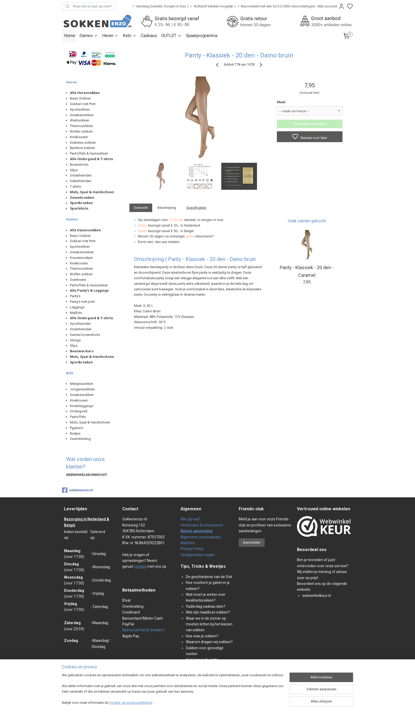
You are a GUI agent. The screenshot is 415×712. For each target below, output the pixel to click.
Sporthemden (80, 324)
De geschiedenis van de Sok (209, 577)
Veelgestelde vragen (198, 555)
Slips (74, 170)
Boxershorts (79, 164)
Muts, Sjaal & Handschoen (90, 422)
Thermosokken (81, 126)
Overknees (78, 280)
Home (69, 35)
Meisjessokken (81, 384)
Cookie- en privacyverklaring (130, 703)
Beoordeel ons (312, 549)
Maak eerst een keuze (309, 124)
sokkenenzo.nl (77, 490)
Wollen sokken (81, 131)
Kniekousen (79, 137)
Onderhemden (81, 175)
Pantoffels (78, 417)
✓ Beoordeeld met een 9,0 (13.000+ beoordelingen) (276, 6)
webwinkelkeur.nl (316, 595)
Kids (130, 35)
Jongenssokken (82, 389)
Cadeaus (149, 35)
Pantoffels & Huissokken (89, 153)
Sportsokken (80, 109)
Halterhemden (80, 181)
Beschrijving (166, 208)
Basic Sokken (80, 98)
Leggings (77, 307)
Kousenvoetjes (81, 258)
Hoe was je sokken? (202, 636)
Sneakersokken (82, 115)
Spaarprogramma (201, 35)
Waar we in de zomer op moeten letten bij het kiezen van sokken (209, 624)
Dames (88, 35)
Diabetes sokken (83, 143)
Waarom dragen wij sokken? (209, 642)
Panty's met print (82, 302)
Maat (281, 102)
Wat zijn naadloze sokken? (208, 612)
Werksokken (79, 120)
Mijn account (331, 6)
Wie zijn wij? (190, 519)
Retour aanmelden (197, 531)
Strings (75, 340)
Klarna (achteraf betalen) (143, 630)
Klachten (188, 543)
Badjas (75, 433)
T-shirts (75, 186)
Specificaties (196, 208)
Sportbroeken (81, 203)
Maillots (76, 313)
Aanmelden (251, 542)
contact (140, 566)
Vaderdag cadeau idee (204, 606)
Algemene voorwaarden (201, 537)
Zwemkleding (80, 439)
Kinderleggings (81, 406)
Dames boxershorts (85, 335)
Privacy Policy (192, 549)
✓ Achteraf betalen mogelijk (211, 6)
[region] (172, 689)
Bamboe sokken (82, 148)
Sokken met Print (83, 104)
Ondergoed (78, 411)
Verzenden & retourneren (202, 525)
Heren (110, 35)
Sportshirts (79, 208)
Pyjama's (76, 428)
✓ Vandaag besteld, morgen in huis (159, 6)
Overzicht (141, 208)
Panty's (75, 296)
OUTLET (171, 35)
